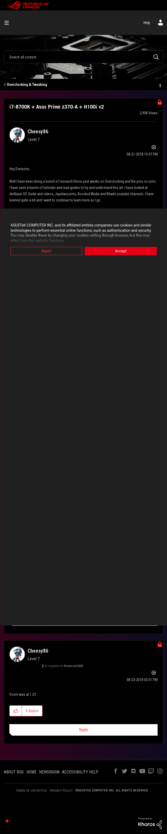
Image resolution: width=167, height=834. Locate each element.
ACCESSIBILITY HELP (80, 772)
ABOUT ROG (14, 772)
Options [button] (159, 85)
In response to (64, 666)
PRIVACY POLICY (61, 791)
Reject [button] (46, 251)
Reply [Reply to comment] (83, 729)
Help (147, 23)
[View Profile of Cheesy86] (38, 131)
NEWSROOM (49, 772)
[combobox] (83, 57)
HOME (31, 772)
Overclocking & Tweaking (27, 84)
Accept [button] (120, 251)
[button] (16, 711)
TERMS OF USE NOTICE (31, 791)
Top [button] (7, 821)
